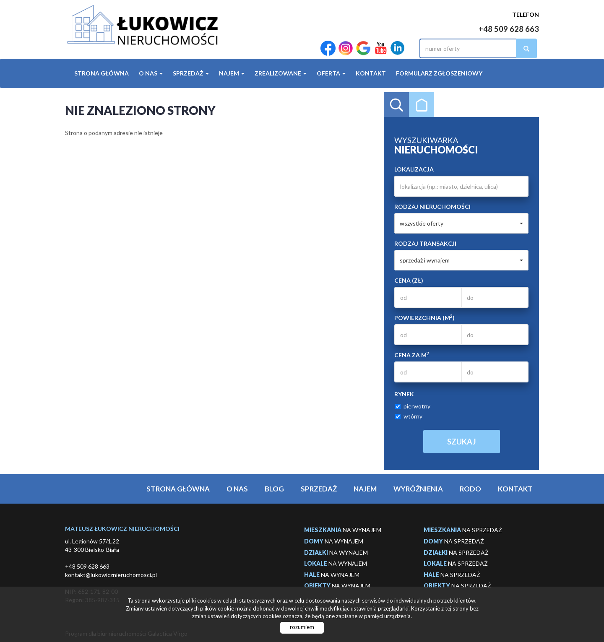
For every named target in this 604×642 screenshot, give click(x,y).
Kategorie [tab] (421, 104)
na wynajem (342, 529)
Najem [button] (232, 73)
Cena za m (411, 355)
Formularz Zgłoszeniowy (439, 73)
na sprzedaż (463, 529)
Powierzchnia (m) (424, 317)
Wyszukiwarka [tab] (396, 104)
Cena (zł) (408, 280)
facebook (328, 48)
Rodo (470, 488)
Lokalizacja (414, 169)
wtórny (408, 416)
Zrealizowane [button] (281, 73)
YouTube (380, 48)
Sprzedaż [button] (191, 73)
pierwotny (412, 406)
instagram (345, 48)
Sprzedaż (319, 488)
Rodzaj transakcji (425, 243)
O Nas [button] (151, 73)
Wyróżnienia (418, 488)
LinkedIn (397, 48)
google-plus (363, 48)
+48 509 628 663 (509, 29)
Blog (274, 488)
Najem (365, 488)
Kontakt (371, 73)
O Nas (237, 488)
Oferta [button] (331, 73)
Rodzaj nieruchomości (432, 206)
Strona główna (101, 73)
